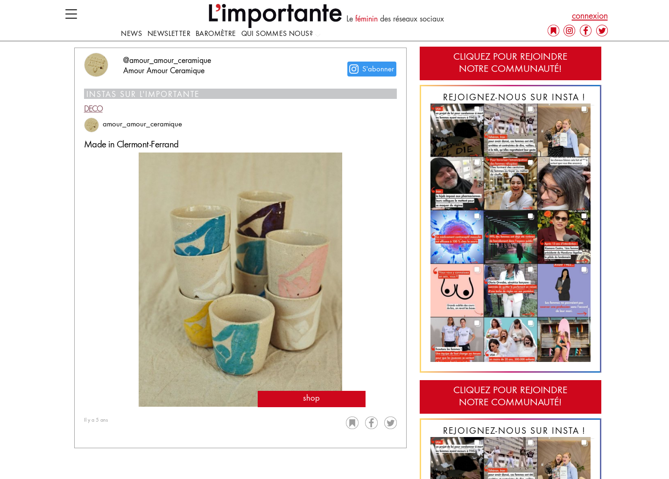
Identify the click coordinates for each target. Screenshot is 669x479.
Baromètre (216, 34)
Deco (93, 109)
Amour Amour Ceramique (163, 71)
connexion (590, 16)
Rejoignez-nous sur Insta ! (514, 98)
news (131, 34)
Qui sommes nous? (281, 34)
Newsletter (169, 34)
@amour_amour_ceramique (167, 61)
